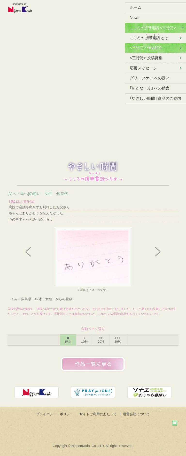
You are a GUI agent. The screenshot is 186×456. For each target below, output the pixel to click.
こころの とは (149, 37)
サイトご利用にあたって (98, 414)
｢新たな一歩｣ (150, 88)
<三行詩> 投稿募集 (146, 58)
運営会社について (136, 414)
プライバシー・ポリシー (54, 414)
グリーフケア (150, 78)
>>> (117, 340)
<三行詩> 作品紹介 (146, 48)
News (135, 18)
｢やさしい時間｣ (155, 98)
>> (101, 340)
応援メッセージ (143, 68)
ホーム (135, 7)
